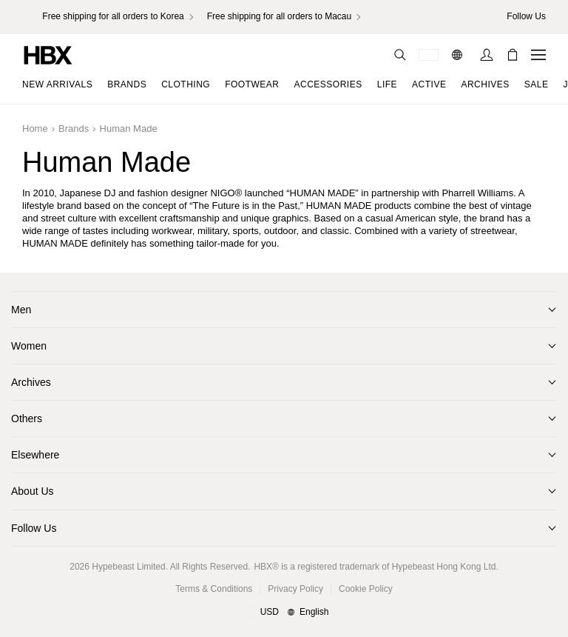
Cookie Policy (366, 589)
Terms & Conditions (213, 589)
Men (21, 310)
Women (29, 346)
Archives (31, 382)
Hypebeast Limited (128, 566)
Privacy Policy (295, 589)
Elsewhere (35, 455)
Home (35, 128)
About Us (32, 491)
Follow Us (33, 528)
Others (26, 418)
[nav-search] (400, 54)
